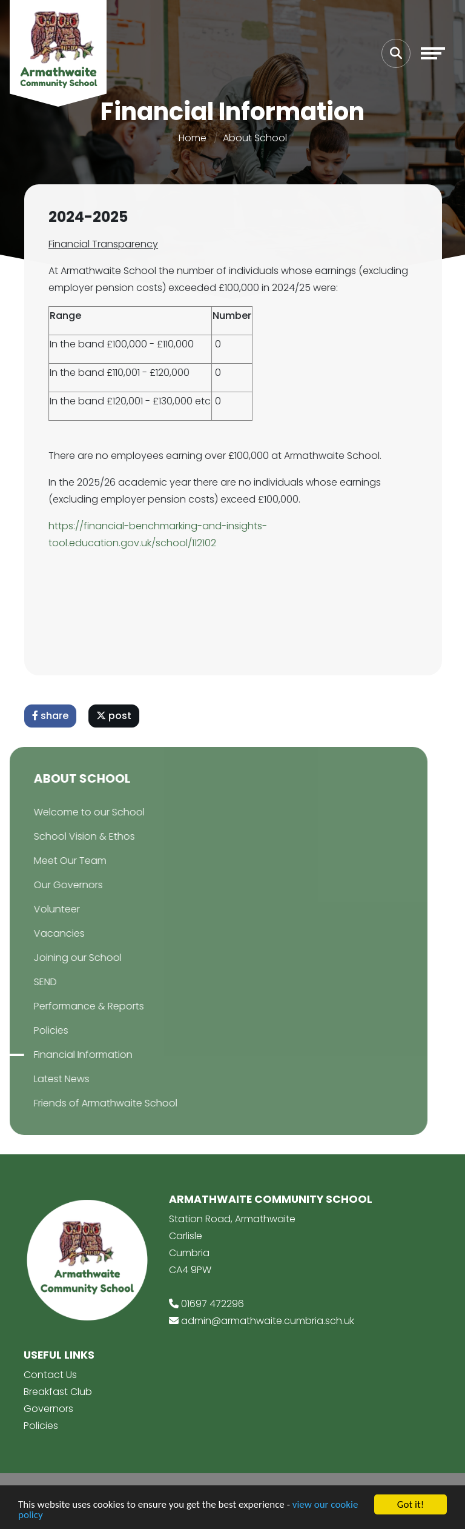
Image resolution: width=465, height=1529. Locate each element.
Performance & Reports (67, 1006)
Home (192, 138)
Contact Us (50, 1375)
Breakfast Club (58, 1392)
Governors (48, 1409)
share (54, 716)
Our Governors (46, 885)
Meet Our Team (48, 861)
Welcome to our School (67, 812)
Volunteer (35, 909)
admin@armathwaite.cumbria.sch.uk (267, 1321)
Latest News (40, 1079)
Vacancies (37, 933)
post (118, 716)
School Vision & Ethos (62, 836)
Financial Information (61, 1055)
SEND (23, 982)
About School (255, 138)
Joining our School (56, 958)
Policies (29, 1030)
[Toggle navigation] (433, 53)
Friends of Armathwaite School (84, 1103)
